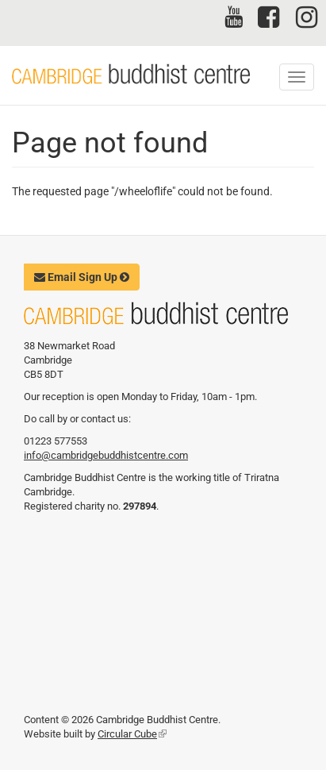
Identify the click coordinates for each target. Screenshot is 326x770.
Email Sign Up (81, 277)
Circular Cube (132, 734)
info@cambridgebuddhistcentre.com (106, 455)
